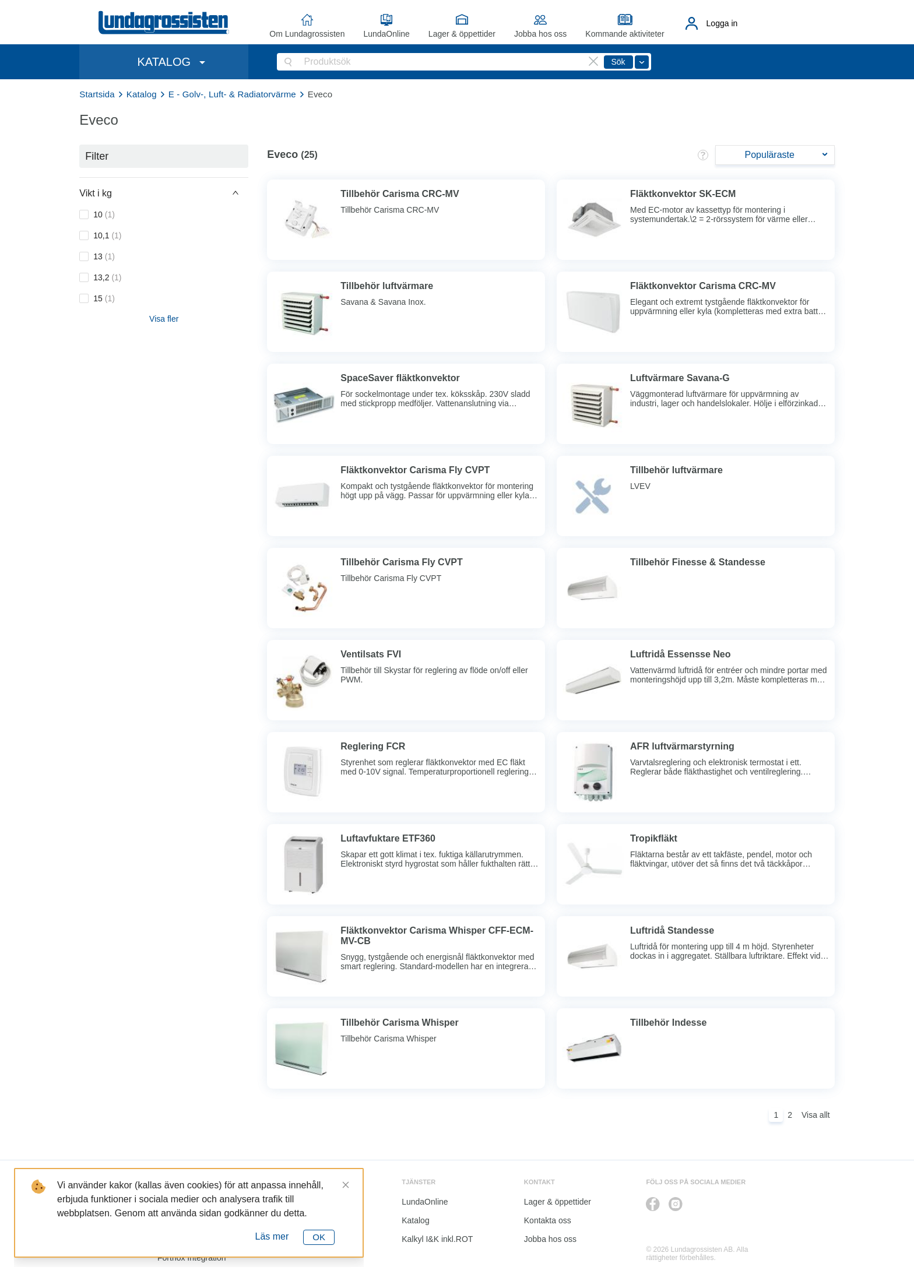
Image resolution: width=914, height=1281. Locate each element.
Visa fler (163, 318)
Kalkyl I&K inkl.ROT (437, 1239)
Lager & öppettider (461, 33)
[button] (163, 193)
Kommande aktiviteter (624, 33)
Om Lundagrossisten (306, 33)
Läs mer (272, 1236)
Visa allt (815, 1115)
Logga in (722, 23)
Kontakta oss (547, 1220)
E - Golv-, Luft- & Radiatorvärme (232, 94)
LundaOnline (386, 33)
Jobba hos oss (540, 33)
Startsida (97, 94)
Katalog (141, 94)
